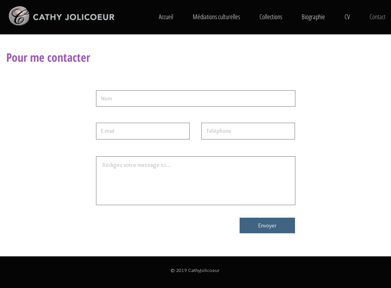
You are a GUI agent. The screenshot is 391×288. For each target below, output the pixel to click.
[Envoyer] (267, 225)
